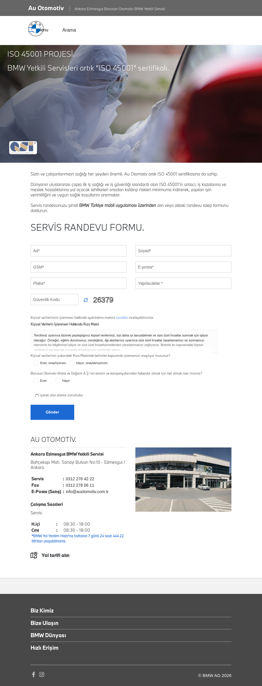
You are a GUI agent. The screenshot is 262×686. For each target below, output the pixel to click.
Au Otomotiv (46, 8)
